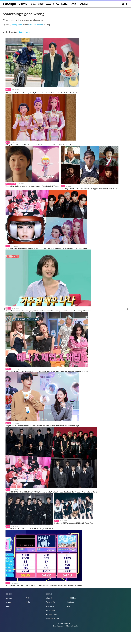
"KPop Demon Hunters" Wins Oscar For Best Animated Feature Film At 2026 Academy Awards (41, 145)
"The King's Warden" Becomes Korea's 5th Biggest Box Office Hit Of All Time (89, 189)
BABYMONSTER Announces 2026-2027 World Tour (73, 523)
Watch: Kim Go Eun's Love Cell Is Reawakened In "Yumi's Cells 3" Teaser (32, 186)
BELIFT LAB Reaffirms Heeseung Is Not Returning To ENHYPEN (29, 529)
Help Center (70, 602)
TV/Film (8, 308)
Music (74, 4)
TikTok (28, 598)
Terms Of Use (50, 602)
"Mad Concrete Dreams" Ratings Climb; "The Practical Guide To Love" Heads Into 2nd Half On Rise (42, 93)
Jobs (68, 606)
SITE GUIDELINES (35, 24)
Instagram (9, 602)
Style (56, 4)
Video (41, 4)
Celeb (48, 4)
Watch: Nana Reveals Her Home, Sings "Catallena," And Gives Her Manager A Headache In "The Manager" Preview (48, 311)
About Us (49, 598)
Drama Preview (10, 183)
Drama (8, 89)
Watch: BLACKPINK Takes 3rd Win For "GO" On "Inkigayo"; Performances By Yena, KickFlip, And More (44, 585)
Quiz (33, 4)
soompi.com (17, 24)
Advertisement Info (52, 618)
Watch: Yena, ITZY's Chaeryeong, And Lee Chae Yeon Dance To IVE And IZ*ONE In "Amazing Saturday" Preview (47, 371)
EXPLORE (23, 4)
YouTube (28, 602)
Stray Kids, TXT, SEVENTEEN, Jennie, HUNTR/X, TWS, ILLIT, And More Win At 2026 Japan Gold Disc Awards (46, 248)
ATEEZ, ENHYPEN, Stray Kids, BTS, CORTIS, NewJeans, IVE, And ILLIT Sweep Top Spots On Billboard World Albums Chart (51, 492)
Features (83, 4)
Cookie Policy (50, 610)
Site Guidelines (71, 598)
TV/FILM (64, 4)
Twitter (8, 606)
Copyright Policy (51, 614)
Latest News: (24, 32)
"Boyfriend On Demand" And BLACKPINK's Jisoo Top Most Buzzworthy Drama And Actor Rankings (42, 426)
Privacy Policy (50, 606)
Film (7, 142)
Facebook (9, 598)
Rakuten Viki (69, 626)
